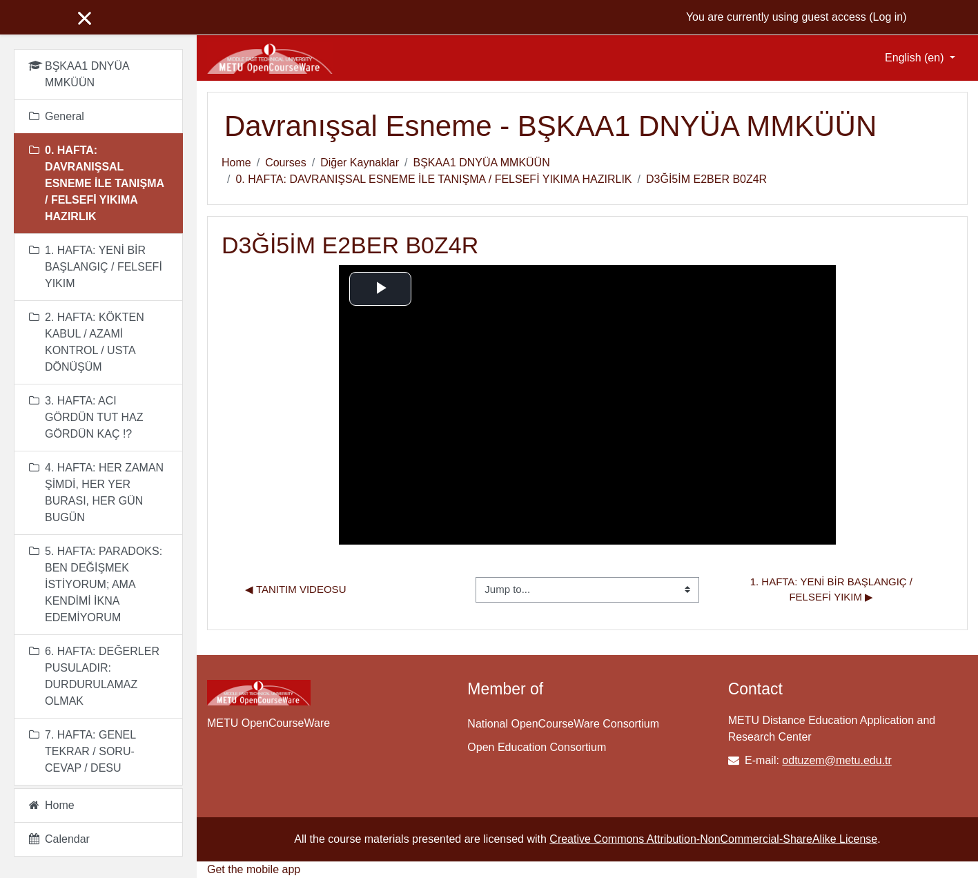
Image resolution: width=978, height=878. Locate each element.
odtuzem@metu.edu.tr (837, 760)
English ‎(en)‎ (916, 58)
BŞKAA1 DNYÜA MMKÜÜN (481, 162)
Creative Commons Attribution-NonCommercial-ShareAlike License (713, 839)
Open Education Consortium (536, 747)
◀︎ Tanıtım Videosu (295, 589)
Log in (888, 17)
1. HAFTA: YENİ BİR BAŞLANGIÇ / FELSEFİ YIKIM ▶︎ (833, 589)
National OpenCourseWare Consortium (563, 724)
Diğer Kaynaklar (359, 162)
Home (236, 162)
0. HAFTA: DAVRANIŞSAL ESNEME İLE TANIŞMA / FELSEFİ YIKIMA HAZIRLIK (433, 179)
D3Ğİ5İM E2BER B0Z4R (706, 179)
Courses (285, 162)
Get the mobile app (253, 869)
